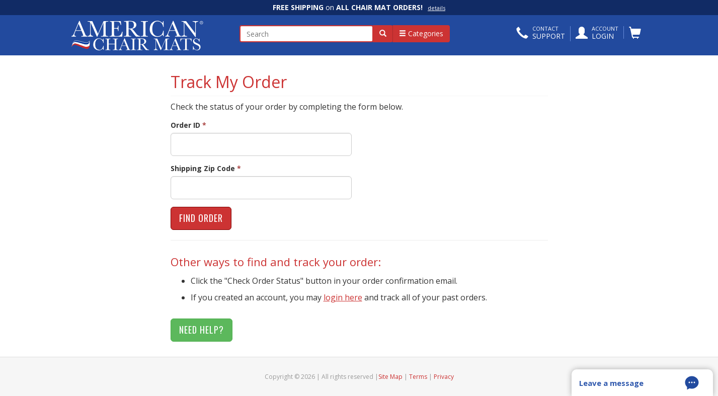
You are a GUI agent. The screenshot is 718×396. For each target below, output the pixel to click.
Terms (418, 376)
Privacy (444, 376)
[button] (540, 33)
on (359, 7)
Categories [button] (421, 33)
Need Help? (201, 329)
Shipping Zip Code (206, 168)
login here (343, 297)
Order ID (188, 125)
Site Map (390, 376)
